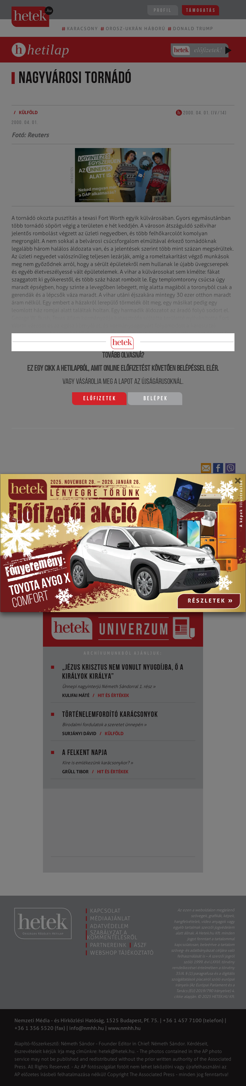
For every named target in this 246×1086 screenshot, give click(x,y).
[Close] (237, 483)
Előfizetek (99, 399)
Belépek (156, 399)
